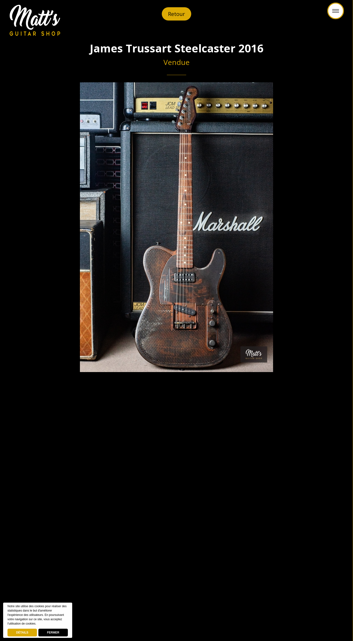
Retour (176, 13)
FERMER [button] (53, 632)
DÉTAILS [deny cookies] (22, 632)
